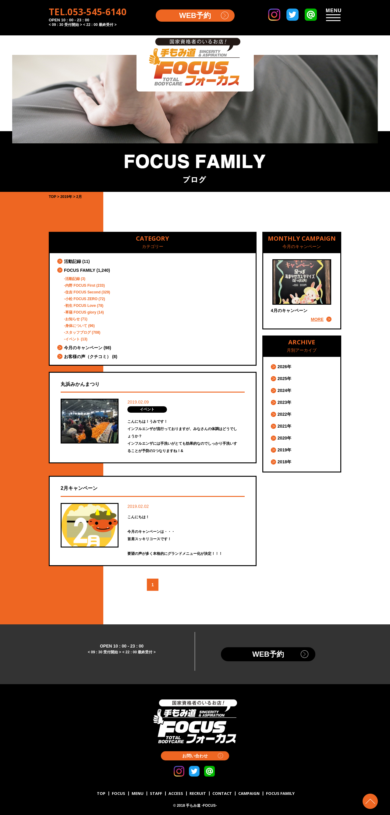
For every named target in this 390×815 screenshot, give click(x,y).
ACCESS (175, 793)
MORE (317, 319)
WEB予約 (195, 15)
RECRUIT (198, 793)
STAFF (156, 793)
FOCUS (118, 793)
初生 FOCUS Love (80, 305)
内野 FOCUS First (80, 285)
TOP (101, 793)
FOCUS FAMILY (79, 270)
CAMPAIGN (249, 793)
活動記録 (72, 261)
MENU (138, 793)
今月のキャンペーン (83, 347)
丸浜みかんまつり (80, 384)
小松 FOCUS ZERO (81, 299)
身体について (76, 326)
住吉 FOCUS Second (83, 292)
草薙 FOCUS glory (80, 312)
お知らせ (72, 319)
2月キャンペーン (79, 488)
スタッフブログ (78, 332)
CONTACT (222, 793)
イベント (72, 339)
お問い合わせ (195, 755)
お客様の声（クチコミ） (87, 356)
